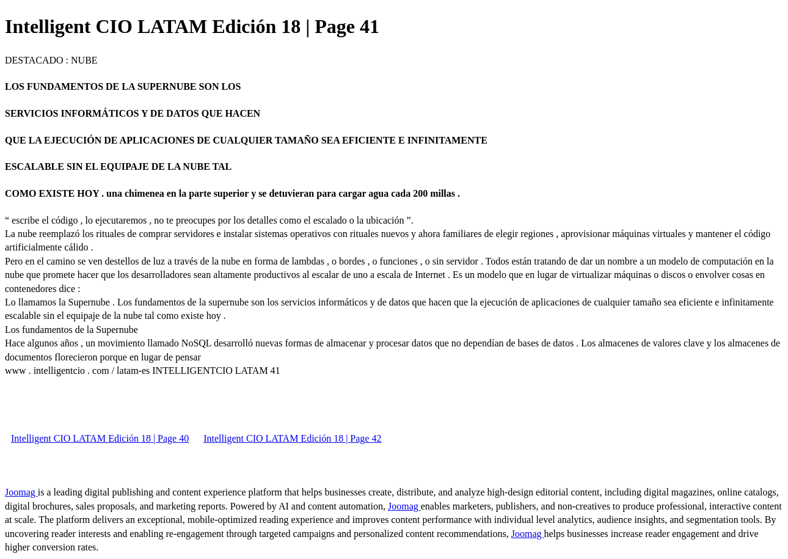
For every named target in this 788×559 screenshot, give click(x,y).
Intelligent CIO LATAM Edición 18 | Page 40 (100, 438)
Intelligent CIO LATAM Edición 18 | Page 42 (292, 438)
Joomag (21, 492)
